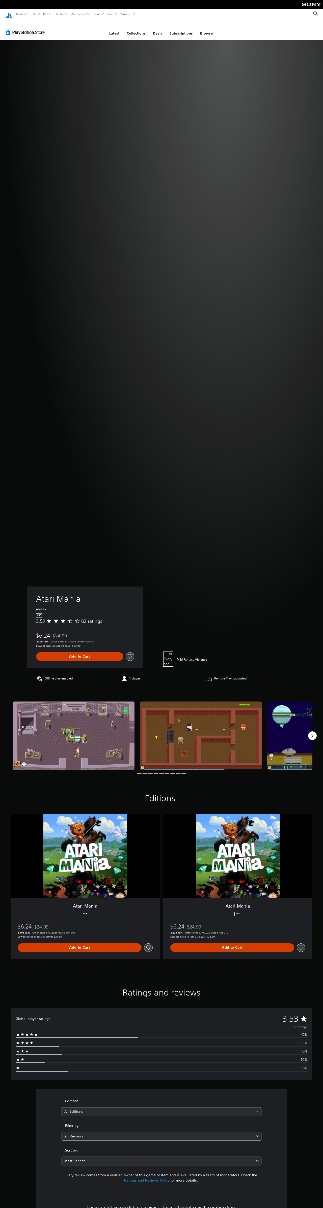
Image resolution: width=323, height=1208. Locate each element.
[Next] (312, 731)
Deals (157, 28)
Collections (136, 28)
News (97, 14)
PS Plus (59, 14)
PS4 (45, 14)
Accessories (78, 14)
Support (126, 14)
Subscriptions (181, 28)
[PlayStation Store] (26, 27)
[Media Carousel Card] (73, 731)
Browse (206, 28)
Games (20, 14)
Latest (114, 28)
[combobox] (162, 1106)
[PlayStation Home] (9, 14)
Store (110, 14)
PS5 (34, 14)
